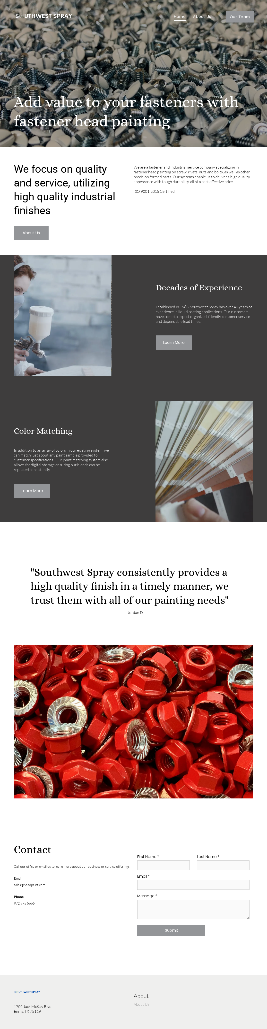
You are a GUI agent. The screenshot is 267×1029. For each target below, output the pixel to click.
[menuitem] (179, 17)
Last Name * (208, 856)
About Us (141, 1004)
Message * (147, 896)
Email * (143, 876)
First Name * (148, 856)
